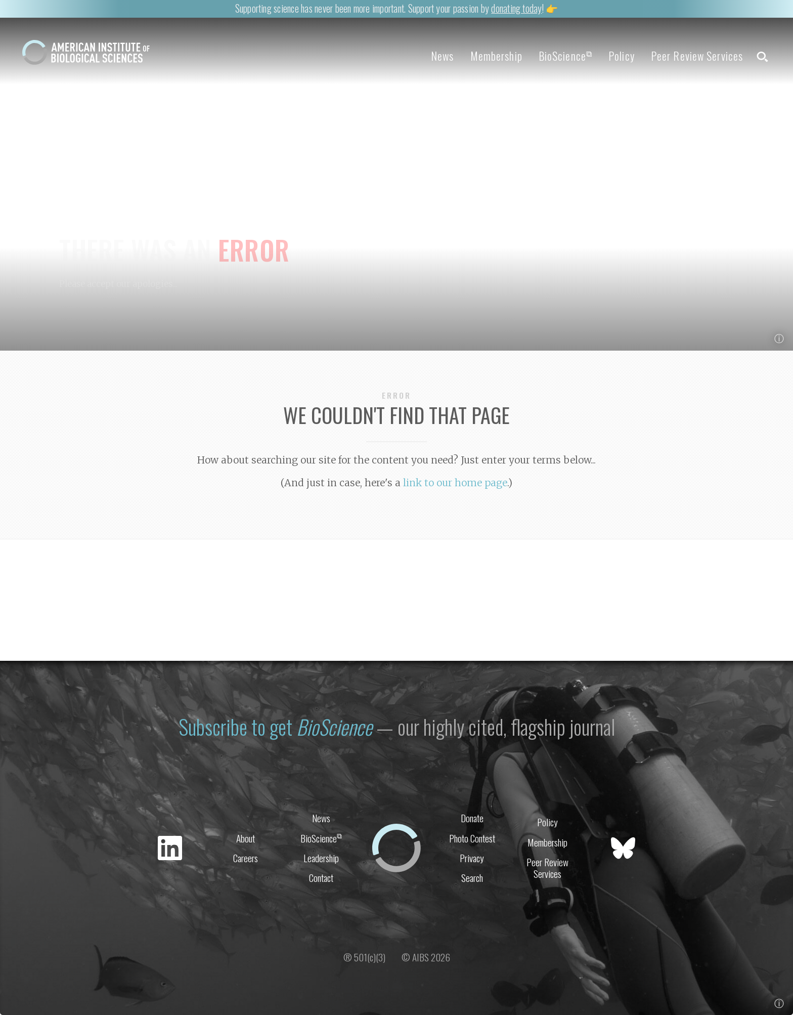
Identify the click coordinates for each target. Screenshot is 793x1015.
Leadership (321, 858)
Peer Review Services (697, 56)
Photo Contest (472, 838)
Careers (245, 858)
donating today (516, 8)
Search (472, 877)
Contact (321, 877)
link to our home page (455, 483)
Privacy (472, 858)
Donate (472, 818)
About (245, 838)
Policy (621, 56)
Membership (496, 56)
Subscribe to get (275, 726)
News (442, 56)
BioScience (565, 56)
